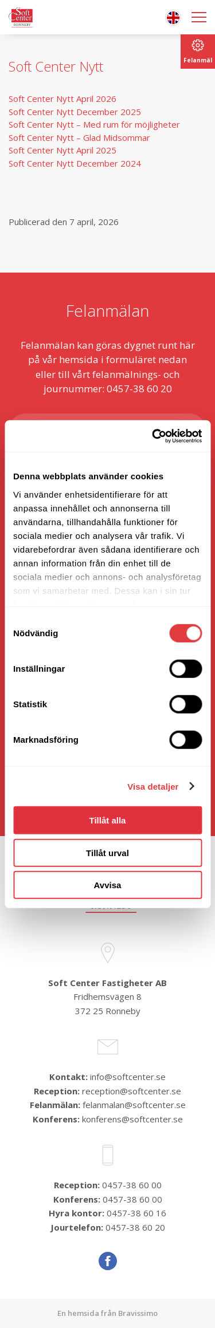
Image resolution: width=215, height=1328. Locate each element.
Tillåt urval (107, 852)
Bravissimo (138, 1313)
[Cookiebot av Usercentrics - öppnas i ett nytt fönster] (153, 435)
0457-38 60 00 (132, 1185)
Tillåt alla (107, 820)
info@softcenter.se (128, 1076)
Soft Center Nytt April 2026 (62, 98)
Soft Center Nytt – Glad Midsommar (81, 137)
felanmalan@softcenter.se (134, 1104)
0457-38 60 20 (135, 1227)
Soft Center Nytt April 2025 (62, 150)
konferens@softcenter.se (132, 1119)
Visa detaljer (152, 786)
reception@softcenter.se (131, 1091)
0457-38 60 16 (136, 1213)
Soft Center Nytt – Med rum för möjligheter (94, 124)
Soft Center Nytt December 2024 (75, 163)
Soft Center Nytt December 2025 (75, 111)
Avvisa (108, 885)
